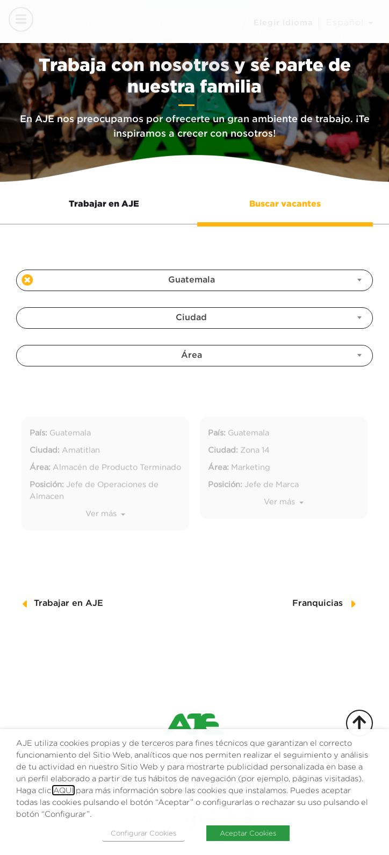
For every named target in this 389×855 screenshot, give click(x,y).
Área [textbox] (191, 355)
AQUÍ (63, 790)
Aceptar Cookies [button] (248, 833)
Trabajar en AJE (104, 203)
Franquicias (317, 603)
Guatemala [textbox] (191, 280)
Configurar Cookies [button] (143, 833)
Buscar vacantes (285, 203)
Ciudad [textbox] (191, 318)
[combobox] (194, 280)
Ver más (102, 531)
